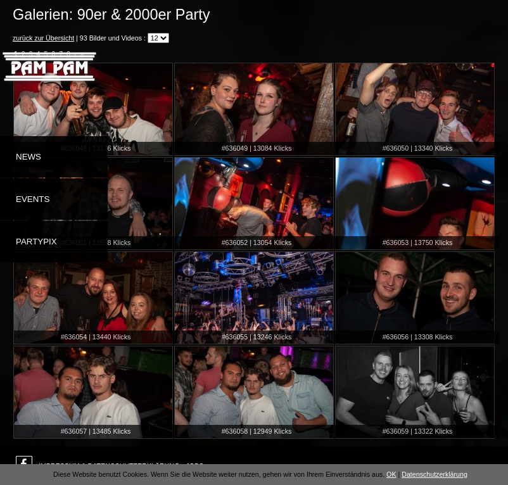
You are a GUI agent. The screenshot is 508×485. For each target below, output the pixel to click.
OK (391, 474)
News (28, 156)
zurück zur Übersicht (43, 38)
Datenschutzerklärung (434, 474)
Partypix (36, 241)
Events (32, 199)
